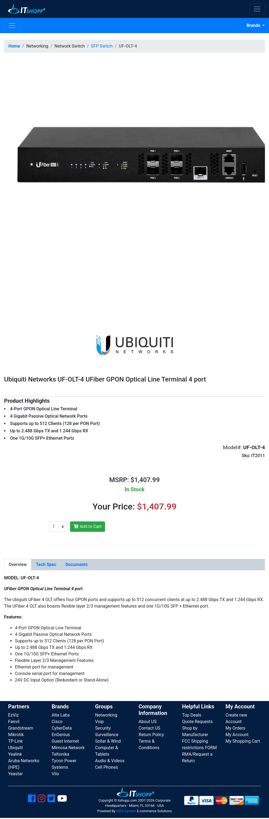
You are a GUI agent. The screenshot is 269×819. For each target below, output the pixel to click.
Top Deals (191, 715)
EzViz (13, 715)
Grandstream (20, 728)
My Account (237, 734)
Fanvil (14, 721)
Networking (106, 715)
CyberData (62, 728)
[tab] (17, 564)
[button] (134, 187)
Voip (99, 721)
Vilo (55, 773)
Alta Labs (61, 715)
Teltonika (60, 754)
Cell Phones (106, 767)
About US (148, 721)
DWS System (126, 811)
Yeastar (15, 773)
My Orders (235, 728)
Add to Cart (88, 526)
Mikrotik (16, 734)
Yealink (15, 754)
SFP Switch (102, 46)
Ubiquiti (15, 747)
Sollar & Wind (108, 741)
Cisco (57, 721)
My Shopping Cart (243, 741)
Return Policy (151, 734)
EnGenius (61, 734)
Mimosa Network (68, 747)
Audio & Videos (109, 760)
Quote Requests (197, 721)
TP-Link (15, 741)
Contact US (149, 728)
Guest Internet (65, 741)
